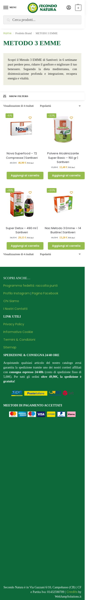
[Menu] (10, 7)
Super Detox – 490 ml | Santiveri (22, 230)
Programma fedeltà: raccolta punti (30, 285)
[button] (77, 8)
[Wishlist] (30, 117)
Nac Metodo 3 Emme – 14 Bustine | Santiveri (63, 230)
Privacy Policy (13, 324)
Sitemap (9, 347)
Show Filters (15, 96)
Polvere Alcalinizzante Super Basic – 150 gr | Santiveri (63, 157)
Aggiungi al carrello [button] (25, 175)
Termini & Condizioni (19, 339)
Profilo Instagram (16, 293)
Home (7, 33)
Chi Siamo (11, 301)
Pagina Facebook (45, 293)
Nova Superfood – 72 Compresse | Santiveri (22, 155)
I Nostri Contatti (15, 309)
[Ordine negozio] (60, 106)
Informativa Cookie (18, 332)
